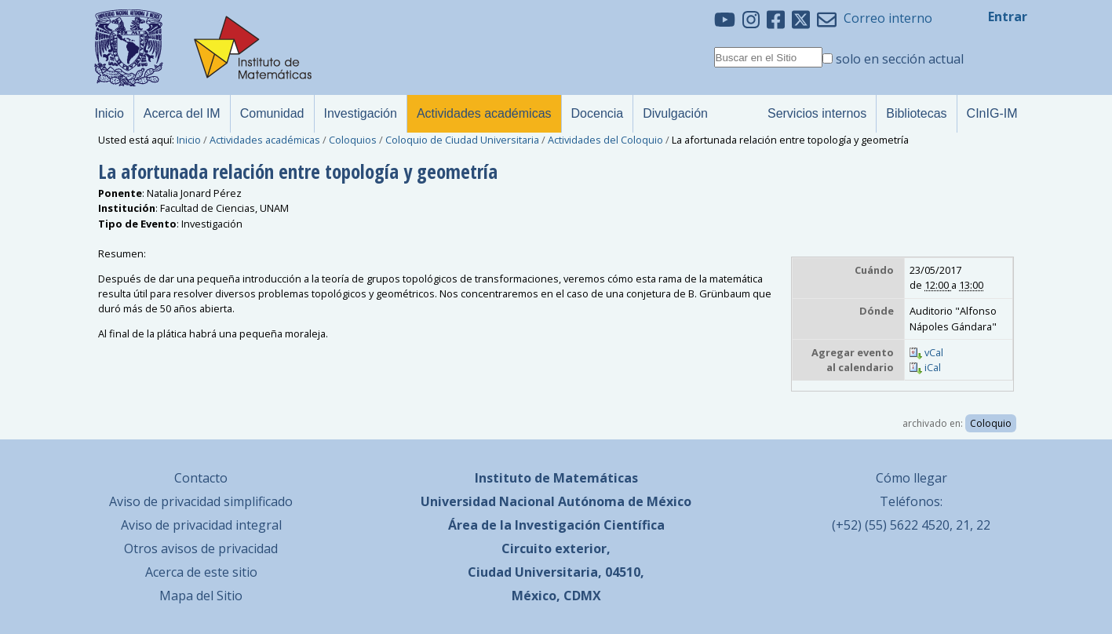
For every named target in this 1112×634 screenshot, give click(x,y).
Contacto (201, 477)
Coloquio (991, 423)
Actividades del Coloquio (605, 140)
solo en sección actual (900, 58)
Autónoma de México (624, 501)
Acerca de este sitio (201, 572)
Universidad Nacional (488, 501)
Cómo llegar (911, 477)
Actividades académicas (265, 140)
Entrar (1007, 16)
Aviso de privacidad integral (201, 525)
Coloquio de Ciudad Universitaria (462, 140)
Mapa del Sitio (200, 595)
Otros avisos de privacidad (201, 548)
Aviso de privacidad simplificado (201, 501)
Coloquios (353, 140)
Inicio (189, 140)
